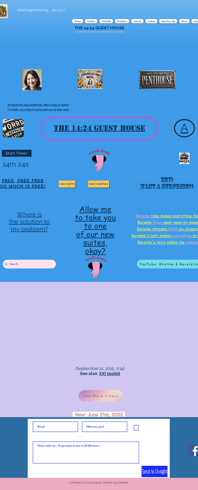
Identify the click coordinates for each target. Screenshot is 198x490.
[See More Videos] (101, 396)
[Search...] (29, 264)
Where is (29, 214)
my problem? (29, 229)
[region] (166, 184)
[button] (78, 21)
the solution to (29, 221)
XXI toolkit (109, 373)
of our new (95, 233)
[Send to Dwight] (154, 471)
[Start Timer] (17, 153)
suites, (95, 242)
